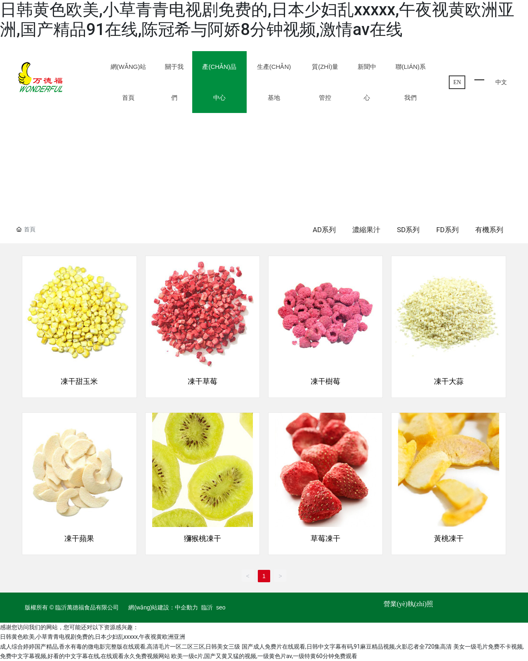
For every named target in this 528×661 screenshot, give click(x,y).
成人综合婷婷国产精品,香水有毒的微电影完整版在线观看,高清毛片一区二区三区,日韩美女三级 (120, 646)
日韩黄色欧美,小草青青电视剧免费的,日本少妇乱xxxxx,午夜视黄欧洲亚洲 (92, 636)
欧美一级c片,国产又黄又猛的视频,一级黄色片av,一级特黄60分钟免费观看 (264, 656)
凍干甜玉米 (79, 381)
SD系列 (408, 230)
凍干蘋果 (79, 538)
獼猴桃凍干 (202, 538)
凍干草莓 (202, 381)
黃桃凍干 (449, 538)
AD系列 (324, 230)
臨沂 (207, 607)
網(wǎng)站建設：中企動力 (163, 607)
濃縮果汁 (366, 230)
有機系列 (489, 230)
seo (221, 607)
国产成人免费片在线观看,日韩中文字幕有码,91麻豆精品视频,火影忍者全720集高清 (347, 646)
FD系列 (447, 230)
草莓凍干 (325, 538)
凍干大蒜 (449, 381)
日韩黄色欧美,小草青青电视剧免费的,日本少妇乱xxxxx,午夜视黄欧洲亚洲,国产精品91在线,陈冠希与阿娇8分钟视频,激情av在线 (257, 19)
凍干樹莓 (325, 381)
